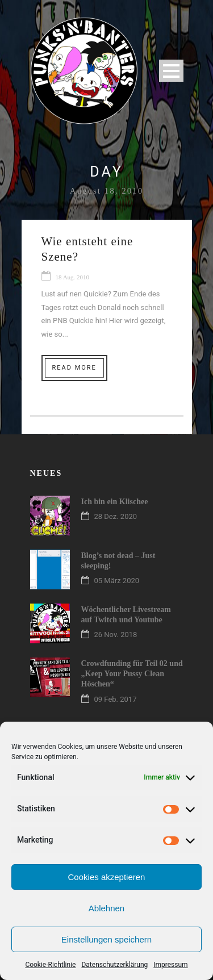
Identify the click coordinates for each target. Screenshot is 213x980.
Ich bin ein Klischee (114, 501)
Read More (74, 367)
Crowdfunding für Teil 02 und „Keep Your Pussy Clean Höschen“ (132, 673)
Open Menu (171, 71)
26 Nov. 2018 (115, 634)
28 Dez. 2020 (115, 516)
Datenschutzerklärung (114, 965)
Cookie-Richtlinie (50, 965)
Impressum (170, 965)
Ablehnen (106, 908)
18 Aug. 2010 (73, 277)
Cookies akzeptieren (106, 877)
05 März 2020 (117, 580)
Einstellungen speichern (106, 939)
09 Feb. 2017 (115, 699)
